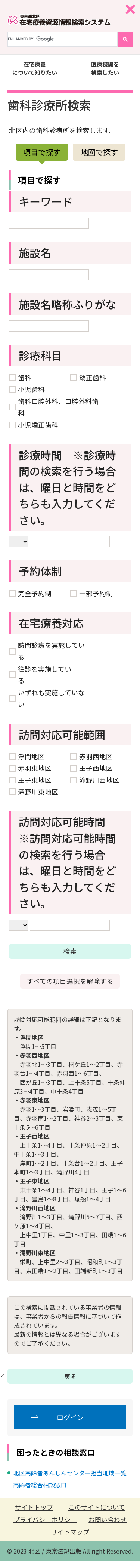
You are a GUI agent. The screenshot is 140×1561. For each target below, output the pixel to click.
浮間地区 (31, 756)
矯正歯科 (92, 377)
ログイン (70, 1417)
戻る (70, 1376)
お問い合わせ (107, 1520)
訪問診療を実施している (51, 651)
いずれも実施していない (51, 698)
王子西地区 (96, 768)
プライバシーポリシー (45, 1520)
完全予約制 (35, 593)
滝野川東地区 (38, 792)
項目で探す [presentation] (41, 152)
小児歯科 (31, 389)
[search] (62, 39)
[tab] (42, 155)
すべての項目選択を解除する (70, 981)
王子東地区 (35, 780)
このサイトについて (96, 1507)
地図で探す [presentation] (99, 152)
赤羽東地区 (35, 768)
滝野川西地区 (99, 780)
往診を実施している (44, 675)
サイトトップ (34, 1507)
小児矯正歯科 (38, 424)
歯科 (24, 377)
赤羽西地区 (96, 756)
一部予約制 (96, 593)
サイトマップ (70, 1532)
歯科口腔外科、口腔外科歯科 (58, 407)
